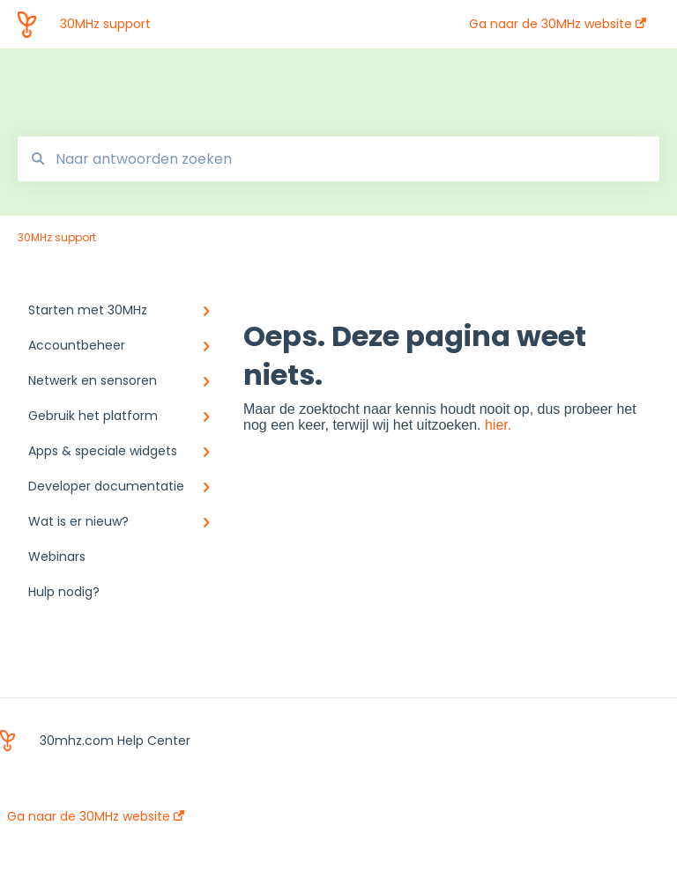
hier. (498, 424)
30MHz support (105, 24)
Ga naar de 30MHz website (95, 816)
